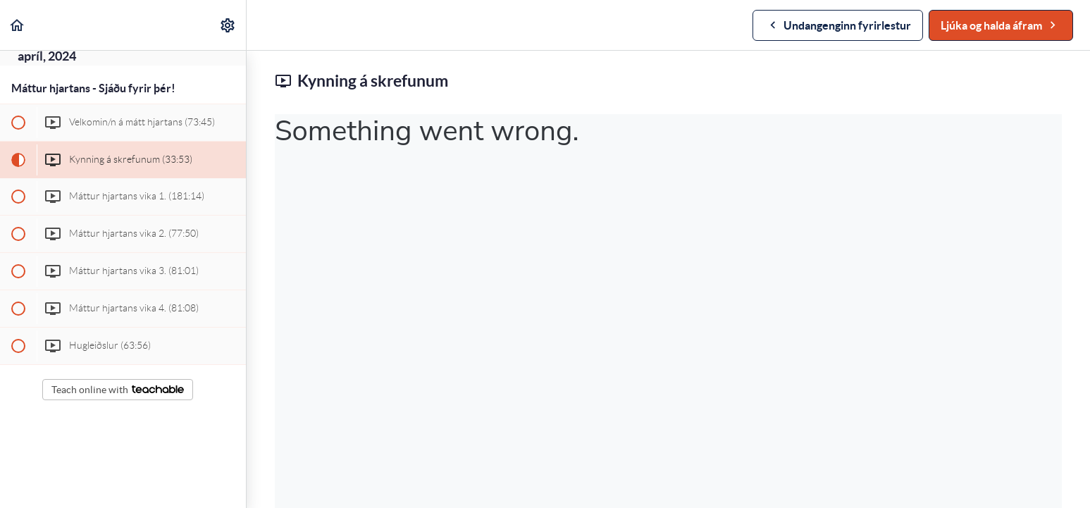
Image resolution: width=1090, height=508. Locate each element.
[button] (17, 25)
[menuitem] (228, 25)
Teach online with (117, 389)
